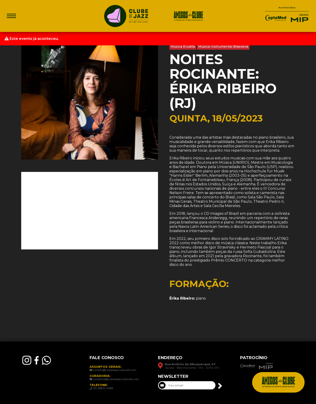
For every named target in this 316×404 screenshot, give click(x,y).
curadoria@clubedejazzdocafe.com (116, 379)
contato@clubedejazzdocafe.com (114, 370)
